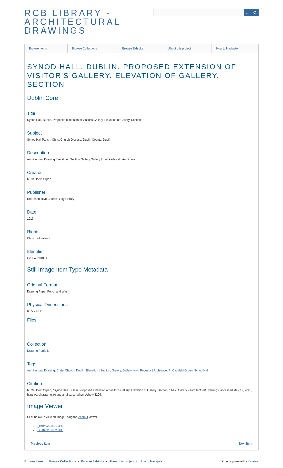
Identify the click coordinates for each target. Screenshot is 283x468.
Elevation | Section (98, 370)
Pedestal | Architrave (153, 370)
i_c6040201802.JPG (50, 430)
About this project (179, 48)
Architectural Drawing (41, 370)
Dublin (80, 370)
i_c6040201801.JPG (50, 426)
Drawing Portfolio (38, 350)
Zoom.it (83, 417)
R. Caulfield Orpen (181, 370)
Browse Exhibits (132, 48)
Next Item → (247, 443)
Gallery (116, 370)
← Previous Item (38, 443)
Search (255, 12)
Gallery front (130, 370)
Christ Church (65, 370)
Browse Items (38, 48)
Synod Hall (201, 370)
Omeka (253, 461)
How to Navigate (227, 48)
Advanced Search (247, 12)
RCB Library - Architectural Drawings (72, 22)
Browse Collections (84, 48)
